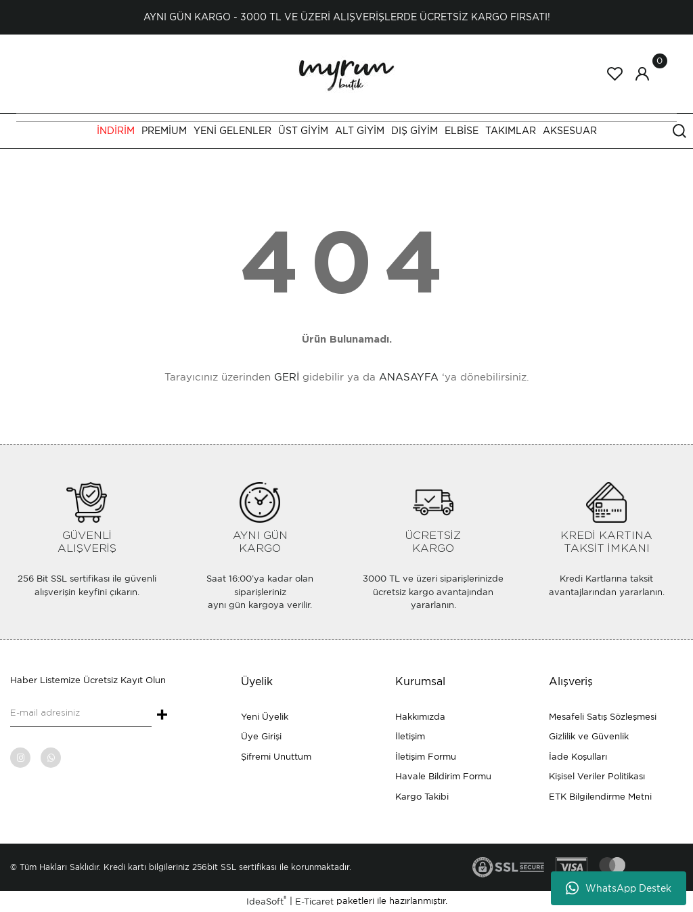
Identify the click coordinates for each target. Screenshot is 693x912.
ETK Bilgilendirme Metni (600, 796)
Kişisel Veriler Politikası (597, 776)
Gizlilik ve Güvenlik (589, 736)
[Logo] (346, 73)
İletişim (410, 736)
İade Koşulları (578, 757)
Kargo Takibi (422, 796)
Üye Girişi (261, 736)
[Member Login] (642, 73)
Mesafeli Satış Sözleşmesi (602, 717)
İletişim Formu (425, 757)
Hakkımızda (420, 717)
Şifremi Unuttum (276, 757)
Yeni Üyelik (264, 717)
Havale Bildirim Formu (443, 776)
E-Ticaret (314, 901)
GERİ (286, 377)
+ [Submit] (162, 715)
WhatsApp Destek (618, 888)
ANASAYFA (409, 377)
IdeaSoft (266, 901)
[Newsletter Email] (81, 713)
